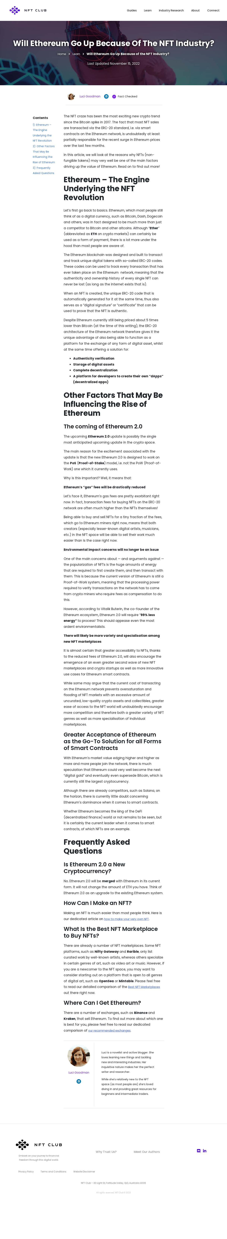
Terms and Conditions (51, 1170)
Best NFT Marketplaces (146, 987)
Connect (213, 11)
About (193, 11)
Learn (142, 11)
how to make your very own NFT (129, 919)
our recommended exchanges (113, 1030)
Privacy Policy (25, 1170)
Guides (125, 11)
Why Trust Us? (111, 1152)
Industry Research (167, 11)
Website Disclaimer (80, 1170)
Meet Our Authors (142, 1152)
